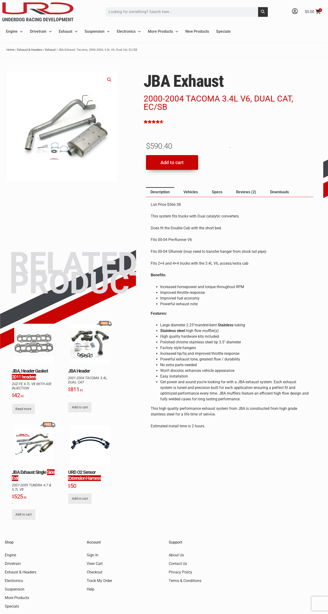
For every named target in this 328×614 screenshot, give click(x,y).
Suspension (97, 31)
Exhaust (68, 31)
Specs (217, 192)
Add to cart (172, 162)
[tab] (160, 192)
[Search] (263, 12)
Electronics (129, 31)
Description (160, 192)
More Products (163, 31)
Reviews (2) (246, 192)
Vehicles (190, 192)
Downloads (279, 192)
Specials (223, 31)
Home (10, 49)
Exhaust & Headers (29, 49)
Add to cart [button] (80, 407)
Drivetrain (41, 31)
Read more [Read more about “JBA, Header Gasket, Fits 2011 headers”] (23, 409)
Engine (14, 31)
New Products (197, 31)
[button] (109, 79)
